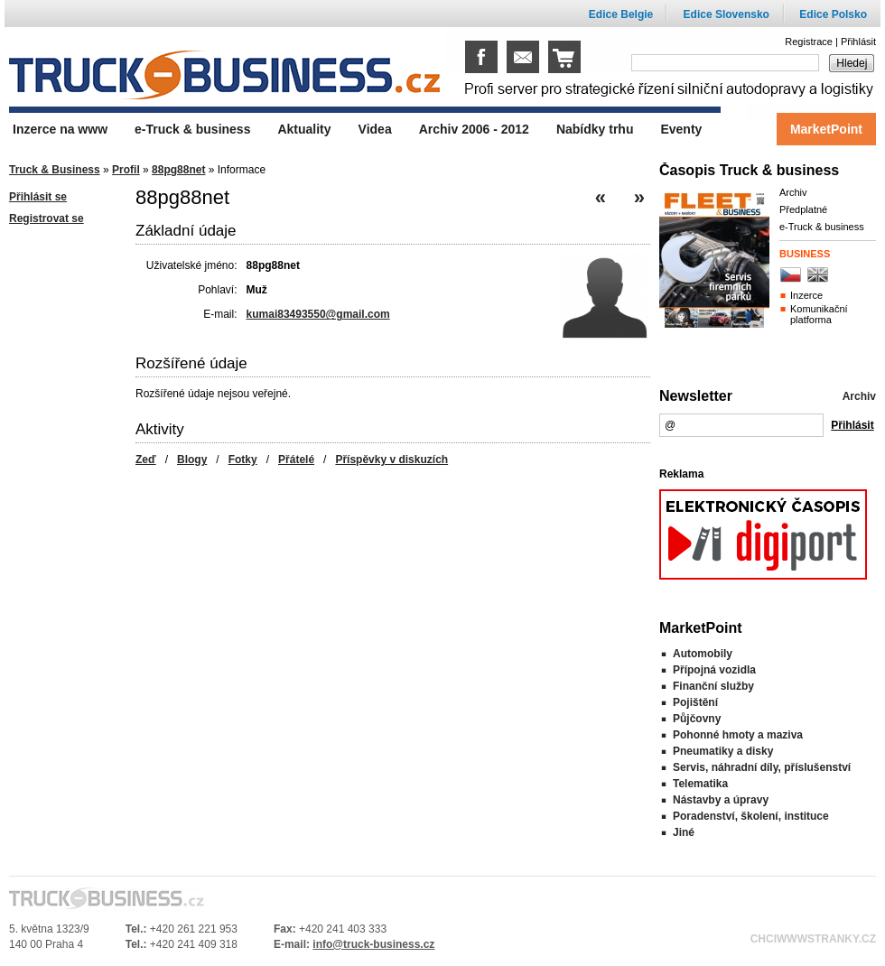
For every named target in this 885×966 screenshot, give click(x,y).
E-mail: (220, 314)
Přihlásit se (38, 196)
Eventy (681, 129)
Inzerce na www (60, 129)
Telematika (700, 783)
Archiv (793, 192)
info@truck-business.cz (373, 944)
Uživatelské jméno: (192, 265)
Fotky (242, 459)
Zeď (145, 459)
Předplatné (803, 209)
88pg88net (178, 169)
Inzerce (806, 295)
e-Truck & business (821, 226)
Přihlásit (858, 41)
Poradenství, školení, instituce (751, 816)
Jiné (683, 832)
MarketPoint (826, 129)
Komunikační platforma (819, 314)
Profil (126, 169)
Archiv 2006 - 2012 (474, 129)
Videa (375, 129)
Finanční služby (713, 686)
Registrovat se (46, 218)
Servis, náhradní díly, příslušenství (762, 767)
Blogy (192, 459)
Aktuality (304, 129)
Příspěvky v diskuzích (391, 459)
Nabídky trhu (595, 129)
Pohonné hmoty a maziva (738, 735)
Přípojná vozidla (714, 670)
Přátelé (296, 459)
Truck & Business (54, 169)
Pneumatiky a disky (723, 751)
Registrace (809, 41)
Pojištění (695, 702)
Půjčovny (697, 718)
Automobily (702, 653)
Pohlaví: (217, 289)
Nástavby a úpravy (721, 800)
